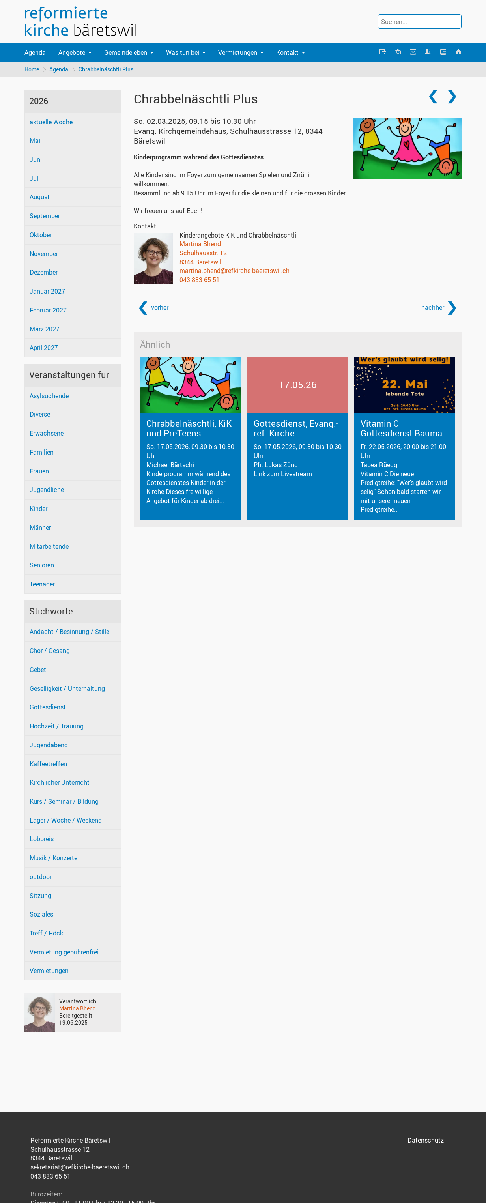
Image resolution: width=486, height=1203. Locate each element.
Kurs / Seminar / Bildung (64, 801)
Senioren (42, 565)
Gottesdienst (48, 707)
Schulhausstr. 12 (203, 253)
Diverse (40, 414)
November (44, 253)
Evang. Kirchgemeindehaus (228, 136)
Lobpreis (42, 838)
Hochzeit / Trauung (57, 726)
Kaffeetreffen (48, 764)
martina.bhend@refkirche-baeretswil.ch (234, 270)
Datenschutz (425, 1140)
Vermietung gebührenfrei (64, 952)
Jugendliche (47, 489)
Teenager (42, 584)
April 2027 (44, 347)
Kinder (38, 508)
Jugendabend (49, 745)
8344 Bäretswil (200, 262)
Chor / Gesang (50, 650)
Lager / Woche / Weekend (66, 820)
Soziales (41, 914)
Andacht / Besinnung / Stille (69, 631)
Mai (35, 140)
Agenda (35, 52)
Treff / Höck (46, 933)
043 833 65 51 (199, 279)
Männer (40, 527)
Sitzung (40, 895)
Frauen (39, 471)
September (45, 215)
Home (31, 69)
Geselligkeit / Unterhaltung (67, 688)
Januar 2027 (47, 291)
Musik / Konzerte (53, 857)
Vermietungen (49, 970)
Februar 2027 (48, 310)
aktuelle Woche (51, 122)
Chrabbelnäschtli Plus (106, 69)
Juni (36, 159)
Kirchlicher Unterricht (60, 782)
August (40, 197)
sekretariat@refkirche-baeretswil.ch (79, 1167)
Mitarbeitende (49, 546)
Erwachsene (47, 433)
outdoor (41, 876)
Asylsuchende (49, 395)
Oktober (41, 234)
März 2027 (45, 329)
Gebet (38, 669)
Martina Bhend (77, 1008)
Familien (42, 452)
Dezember (44, 272)
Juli (35, 178)
